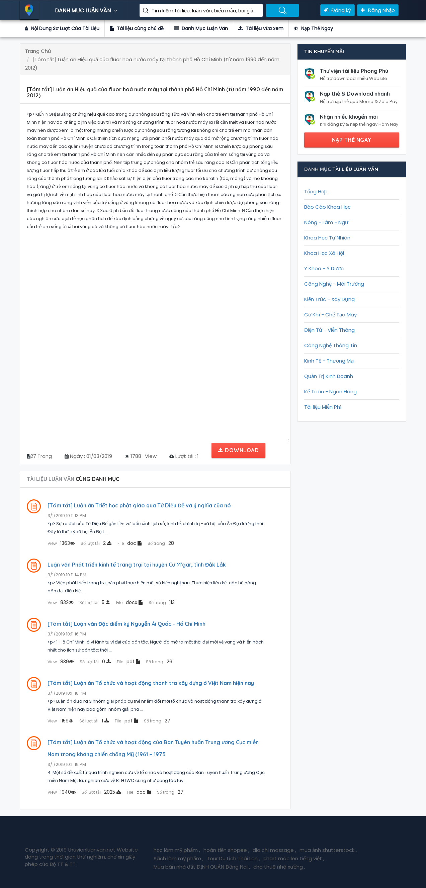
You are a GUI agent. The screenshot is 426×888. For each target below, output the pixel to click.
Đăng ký (337, 10)
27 (157, 720)
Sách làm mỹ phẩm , (178, 858)
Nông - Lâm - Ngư (326, 222)
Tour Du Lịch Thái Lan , (233, 858)
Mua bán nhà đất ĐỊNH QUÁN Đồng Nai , (202, 866)
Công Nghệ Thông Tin (330, 345)
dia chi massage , (274, 850)
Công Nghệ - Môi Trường (334, 283)
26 (159, 661)
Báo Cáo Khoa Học (327, 206)
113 (162, 602)
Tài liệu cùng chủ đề (137, 28)
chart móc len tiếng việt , (293, 858)
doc (129, 543)
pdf (128, 661)
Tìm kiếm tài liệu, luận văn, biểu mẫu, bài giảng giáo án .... (204, 10)
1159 (60, 720)
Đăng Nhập (378, 10)
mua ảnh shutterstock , (328, 850)
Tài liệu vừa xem (260, 28)
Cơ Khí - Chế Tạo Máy (330, 314)
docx (129, 602)
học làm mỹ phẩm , (177, 850)
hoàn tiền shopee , (226, 850)
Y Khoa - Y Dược (324, 268)
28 (161, 543)
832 (60, 602)
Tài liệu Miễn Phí (322, 406)
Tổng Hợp (316, 191)
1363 (61, 543)
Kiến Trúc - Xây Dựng (329, 299)
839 (61, 661)
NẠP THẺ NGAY (351, 139)
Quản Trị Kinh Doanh (328, 376)
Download (238, 450)
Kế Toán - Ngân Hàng (330, 391)
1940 (62, 792)
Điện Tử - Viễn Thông (329, 329)
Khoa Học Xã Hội (324, 253)
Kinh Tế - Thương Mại (329, 360)
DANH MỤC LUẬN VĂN (87, 10)
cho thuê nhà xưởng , (279, 866)
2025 (101, 792)
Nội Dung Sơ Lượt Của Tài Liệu (62, 28)
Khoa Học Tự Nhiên (327, 237)
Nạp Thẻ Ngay (313, 28)
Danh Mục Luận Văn (201, 28)
